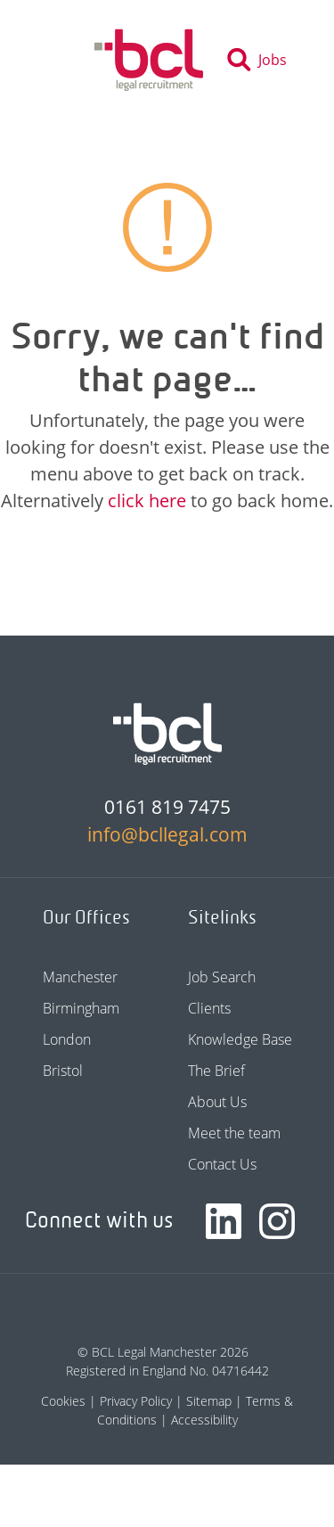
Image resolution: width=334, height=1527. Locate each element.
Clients (209, 1008)
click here (147, 500)
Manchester (80, 977)
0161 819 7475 (167, 806)
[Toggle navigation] (61, 60)
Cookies (63, 1400)
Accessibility (204, 1419)
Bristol (63, 1070)
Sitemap (209, 1400)
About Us (217, 1102)
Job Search (222, 977)
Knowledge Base (240, 1039)
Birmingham (81, 1008)
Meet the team (234, 1133)
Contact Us (222, 1164)
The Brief (216, 1070)
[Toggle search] (262, 59)
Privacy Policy (136, 1400)
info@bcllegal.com (167, 834)
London (67, 1039)
